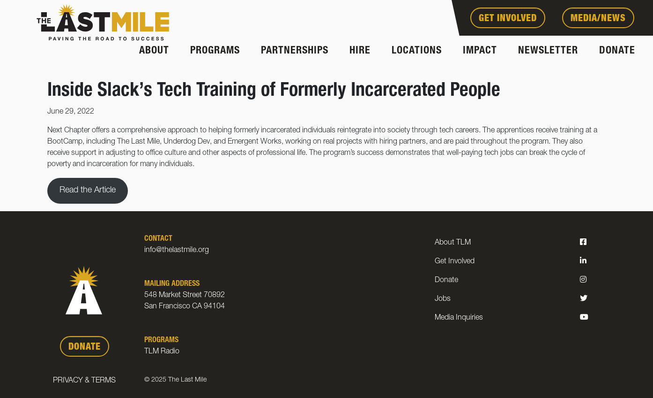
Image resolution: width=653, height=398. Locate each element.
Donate (617, 51)
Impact (480, 51)
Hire (360, 51)
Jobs (443, 299)
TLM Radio (161, 352)
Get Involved (508, 19)
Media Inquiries (459, 318)
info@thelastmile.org (176, 250)
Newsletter (548, 51)
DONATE (84, 347)
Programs (215, 51)
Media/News (598, 19)
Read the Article (87, 190)
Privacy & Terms (84, 381)
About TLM (453, 243)
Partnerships (294, 51)
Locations (417, 51)
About (154, 51)
